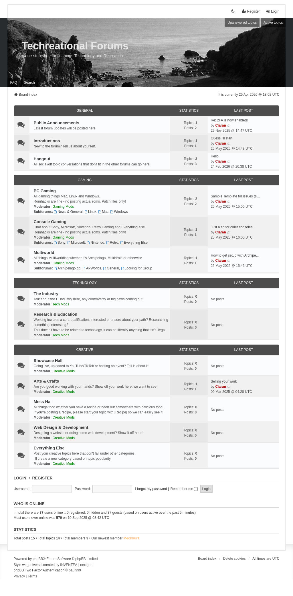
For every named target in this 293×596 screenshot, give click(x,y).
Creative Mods (64, 371)
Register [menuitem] (251, 11)
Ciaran (220, 125)
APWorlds (91, 268)
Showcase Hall (48, 360)
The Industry (46, 293)
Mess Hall (43, 401)
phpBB (38, 559)
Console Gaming (50, 221)
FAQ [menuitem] (13, 83)
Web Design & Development (61, 427)
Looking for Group (136, 268)
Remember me (184, 489)
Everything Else (134, 243)
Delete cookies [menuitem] (234, 559)
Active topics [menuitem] (273, 23)
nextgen (86, 565)
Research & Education (56, 314)
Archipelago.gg (67, 268)
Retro (112, 243)
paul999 (75, 570)
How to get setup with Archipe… (235, 255)
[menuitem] (19, 576)
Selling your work (224, 381)
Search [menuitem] (29, 83)
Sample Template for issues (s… (235, 196)
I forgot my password (151, 489)
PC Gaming (45, 191)
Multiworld (44, 252)
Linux (90, 212)
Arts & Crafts (46, 381)
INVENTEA (68, 565)
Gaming (85, 180)
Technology (85, 283)
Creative (84, 350)
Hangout (42, 159)
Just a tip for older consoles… (233, 227)
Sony (59, 243)
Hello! (215, 156)
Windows (119, 212)
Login (20, 478)
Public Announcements (56, 123)
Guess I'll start (221, 138)
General (84, 111)
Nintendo (95, 243)
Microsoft (76, 243)
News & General (68, 212)
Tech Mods (61, 304)
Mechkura (131, 538)
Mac (103, 212)
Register (42, 478)
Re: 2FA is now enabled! (229, 120)
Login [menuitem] (272, 11)
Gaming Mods (63, 207)
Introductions (47, 141)
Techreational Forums (75, 46)
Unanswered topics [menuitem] (242, 23)
